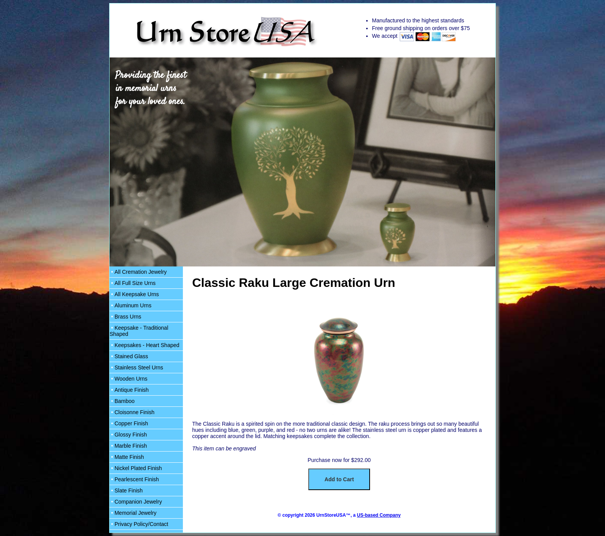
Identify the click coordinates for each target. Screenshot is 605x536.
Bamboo (122, 401)
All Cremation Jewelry (138, 272)
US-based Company (379, 515)
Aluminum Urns (130, 305)
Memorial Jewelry (133, 513)
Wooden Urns (128, 379)
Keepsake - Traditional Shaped (139, 331)
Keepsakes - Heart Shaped (144, 345)
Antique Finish (129, 390)
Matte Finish (127, 457)
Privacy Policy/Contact (139, 524)
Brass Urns (125, 317)
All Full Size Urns (132, 283)
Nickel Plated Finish (136, 468)
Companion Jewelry (136, 502)
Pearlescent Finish (134, 479)
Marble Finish (128, 446)
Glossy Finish (128, 434)
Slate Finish (126, 490)
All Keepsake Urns (134, 294)
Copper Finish (129, 423)
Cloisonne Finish (132, 412)
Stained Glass (129, 356)
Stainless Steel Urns (136, 367)
